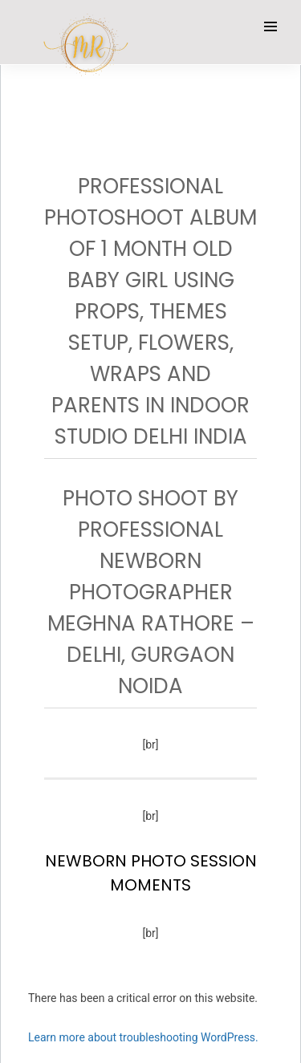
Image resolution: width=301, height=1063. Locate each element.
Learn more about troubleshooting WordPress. (143, 1037)
